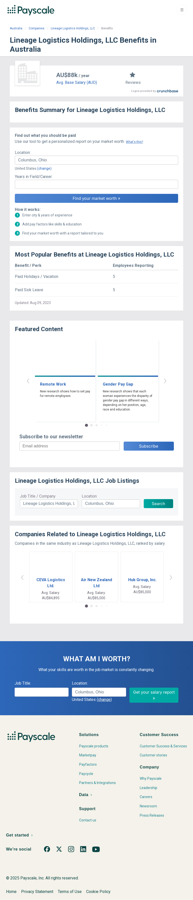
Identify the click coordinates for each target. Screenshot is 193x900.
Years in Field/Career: (34, 176)
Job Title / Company (38, 496)
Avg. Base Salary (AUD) (76, 82)
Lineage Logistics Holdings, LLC (73, 28)
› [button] (165, 380)
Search (158, 503)
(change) (44, 168)
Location (89, 496)
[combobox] (96, 160)
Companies (36, 28)
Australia (16, 28)
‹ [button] (28, 380)
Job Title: (23, 683)
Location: (23, 152)
